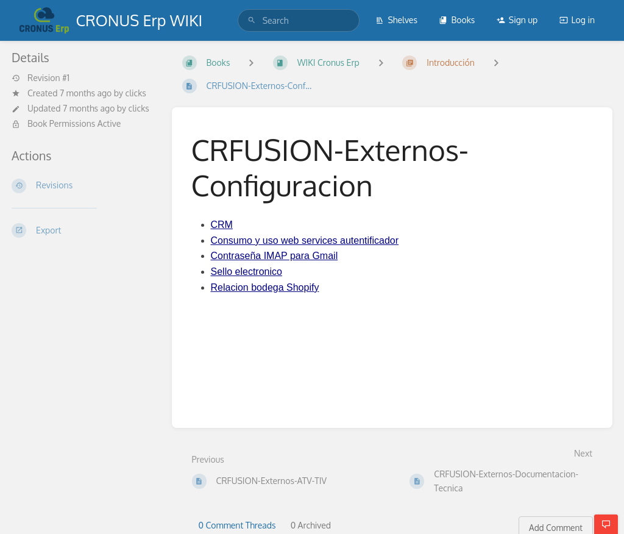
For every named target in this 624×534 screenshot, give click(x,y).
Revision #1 (40, 78)
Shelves (396, 20)
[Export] (82, 230)
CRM (222, 224)
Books (457, 20)
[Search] (251, 20)
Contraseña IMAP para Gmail (274, 256)
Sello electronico (246, 271)
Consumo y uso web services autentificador (305, 240)
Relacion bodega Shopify (265, 287)
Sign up (517, 20)
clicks (136, 93)
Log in (577, 20)
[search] (299, 20)
